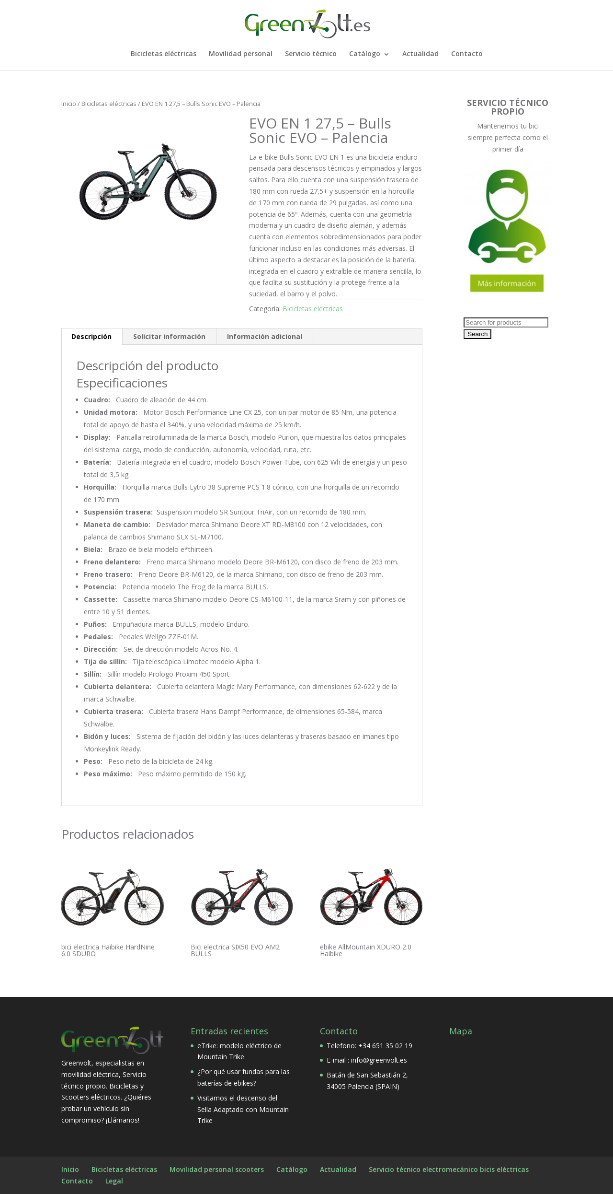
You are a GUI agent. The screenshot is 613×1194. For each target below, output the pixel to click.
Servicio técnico (311, 54)
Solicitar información (169, 336)
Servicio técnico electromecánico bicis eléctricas (449, 1169)
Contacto (467, 54)
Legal (114, 1180)
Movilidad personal (240, 54)
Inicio (68, 103)
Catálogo (364, 54)
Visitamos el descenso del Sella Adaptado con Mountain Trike (243, 1109)
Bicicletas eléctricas (163, 54)
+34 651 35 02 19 (385, 1045)
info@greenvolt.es (379, 1060)
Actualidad (420, 54)
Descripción (91, 336)
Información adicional (264, 336)
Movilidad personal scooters (217, 1169)
